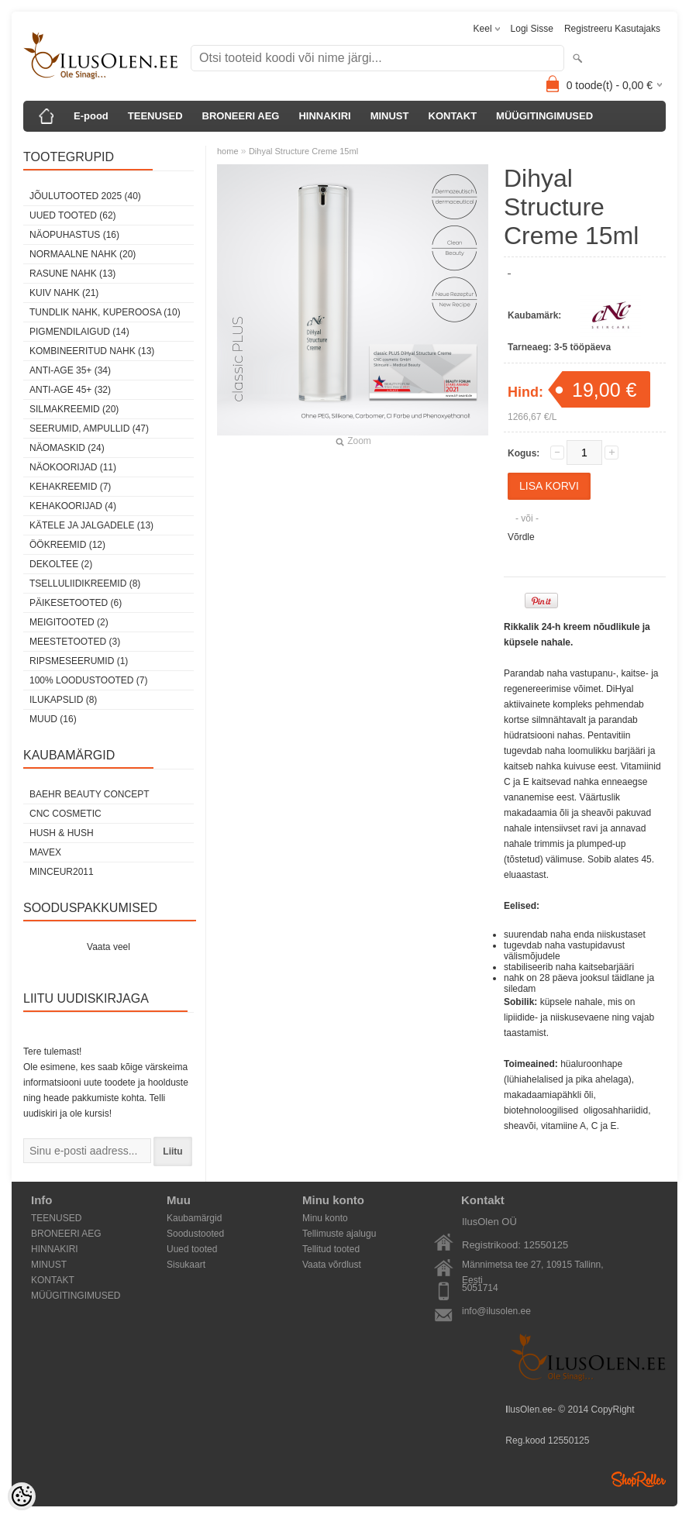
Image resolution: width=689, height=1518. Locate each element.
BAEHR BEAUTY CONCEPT (89, 794)
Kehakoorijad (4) (72, 506)
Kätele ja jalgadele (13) (91, 525)
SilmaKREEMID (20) (74, 409)
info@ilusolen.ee (496, 1311)
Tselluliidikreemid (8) (84, 583)
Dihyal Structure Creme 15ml (303, 151)
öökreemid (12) (67, 544)
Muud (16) (53, 719)
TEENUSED (155, 116)
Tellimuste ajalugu (339, 1233)
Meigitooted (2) (69, 622)
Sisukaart (186, 1264)
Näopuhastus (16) (74, 234)
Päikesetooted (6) (75, 602)
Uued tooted (192, 1249)
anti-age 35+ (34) (70, 370)
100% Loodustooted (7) (88, 680)
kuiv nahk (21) (63, 292)
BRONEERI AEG (241, 116)
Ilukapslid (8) (63, 699)
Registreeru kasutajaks (612, 28)
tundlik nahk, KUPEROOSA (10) (105, 312)
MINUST (389, 116)
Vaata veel (108, 946)
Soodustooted (195, 1233)
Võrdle (521, 537)
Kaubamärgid (194, 1218)
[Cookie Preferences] (22, 1496)
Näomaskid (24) (67, 447)
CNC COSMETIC (65, 813)
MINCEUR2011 (61, 871)
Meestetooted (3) (74, 641)
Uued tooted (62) (72, 215)
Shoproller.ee (638, 1479)
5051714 (480, 1287)
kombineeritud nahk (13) (91, 351)
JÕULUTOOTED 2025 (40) (85, 196)
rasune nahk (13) (72, 273)
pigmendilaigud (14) (79, 331)
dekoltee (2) (60, 564)
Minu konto (325, 1218)
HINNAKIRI (324, 116)
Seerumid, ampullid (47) (89, 428)
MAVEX (45, 852)
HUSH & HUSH (61, 833)
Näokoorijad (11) (72, 467)
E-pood (91, 116)
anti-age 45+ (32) (70, 389)
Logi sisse (532, 28)
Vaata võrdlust (331, 1264)
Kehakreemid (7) (70, 486)
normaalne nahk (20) (82, 254)
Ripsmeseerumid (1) (78, 661)
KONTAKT (453, 116)
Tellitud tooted (331, 1249)
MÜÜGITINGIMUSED (544, 116)
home (228, 151)
